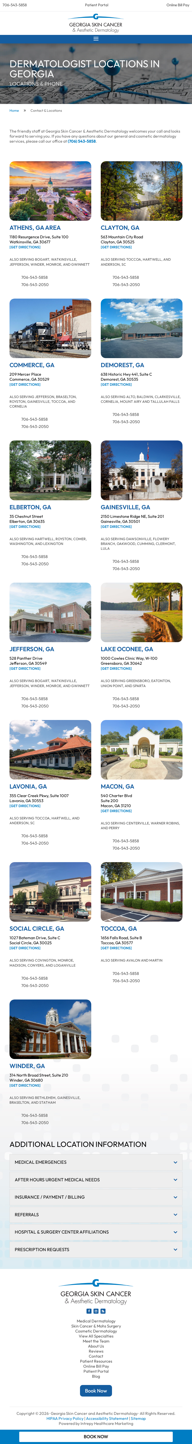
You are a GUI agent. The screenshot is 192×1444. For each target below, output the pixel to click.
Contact (96, 1356)
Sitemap (138, 1418)
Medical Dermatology (96, 1320)
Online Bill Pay (178, 5)
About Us (96, 1346)
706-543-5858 (14, 5)
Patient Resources (96, 1361)
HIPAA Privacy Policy (65, 1418)
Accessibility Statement (107, 1418)
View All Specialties (96, 1336)
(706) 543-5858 (82, 141)
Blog (96, 1376)
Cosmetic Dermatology (96, 1331)
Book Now (96, 1390)
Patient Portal (96, 5)
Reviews (96, 1351)
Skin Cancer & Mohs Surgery (96, 1325)
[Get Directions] (25, 247)
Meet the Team (96, 1341)
